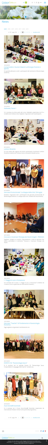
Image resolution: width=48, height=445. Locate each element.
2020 (9, 29)
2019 (13, 29)
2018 (16, 29)
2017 (20, 29)
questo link (14, 442)
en (23, 2)
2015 (27, 29)
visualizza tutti (36, 32)
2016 (23, 29)
